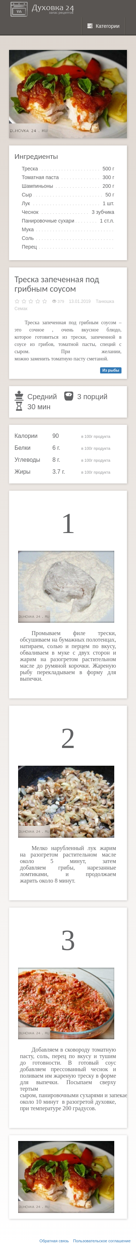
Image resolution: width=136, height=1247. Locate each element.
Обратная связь (54, 1241)
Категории (103, 26)
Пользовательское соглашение (102, 1241)
